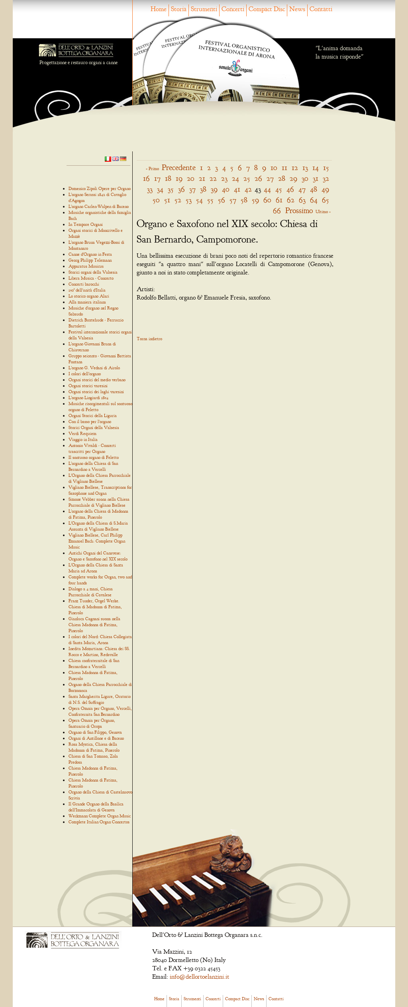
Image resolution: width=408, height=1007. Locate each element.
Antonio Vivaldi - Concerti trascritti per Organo (92, 448)
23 (224, 178)
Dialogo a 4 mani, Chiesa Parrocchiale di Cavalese (91, 592)
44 (267, 189)
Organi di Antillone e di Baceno (96, 738)
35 (171, 189)
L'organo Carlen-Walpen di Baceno (99, 206)
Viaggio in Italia (83, 439)
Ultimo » (323, 211)
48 (313, 189)
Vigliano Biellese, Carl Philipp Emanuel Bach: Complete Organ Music (97, 541)
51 (167, 200)
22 (213, 178)
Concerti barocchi (84, 284)
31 (315, 178)
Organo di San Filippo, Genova (95, 732)
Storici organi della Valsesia (93, 272)
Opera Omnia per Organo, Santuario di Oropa (92, 723)
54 (199, 200)
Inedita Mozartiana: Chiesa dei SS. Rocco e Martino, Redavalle (99, 651)
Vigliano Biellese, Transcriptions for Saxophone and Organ (100, 490)
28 (281, 178)
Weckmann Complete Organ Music (100, 816)
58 (244, 200)
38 (203, 189)
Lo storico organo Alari (89, 296)
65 (325, 200)
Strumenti (204, 9)
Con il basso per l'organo (90, 421)
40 (226, 189)
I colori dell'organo (85, 373)
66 (277, 211)
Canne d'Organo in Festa (90, 254)
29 (293, 178)
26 (258, 178)
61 (279, 200)
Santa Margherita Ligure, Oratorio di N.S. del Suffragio (100, 699)
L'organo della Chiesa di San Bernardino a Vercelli (93, 466)
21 (202, 178)
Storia (178, 9)
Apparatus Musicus (86, 266)
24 (235, 178)
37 (192, 189)
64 (314, 200)
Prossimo (299, 211)
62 (290, 200)
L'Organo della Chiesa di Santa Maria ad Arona (96, 568)
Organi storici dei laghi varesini (96, 391)
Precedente (179, 167)
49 (325, 189)
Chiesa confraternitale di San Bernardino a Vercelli (94, 663)
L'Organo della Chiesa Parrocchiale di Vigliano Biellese (100, 478)
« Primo (152, 168)
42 (248, 189)
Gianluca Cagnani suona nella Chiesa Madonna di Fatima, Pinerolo (94, 624)
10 (274, 167)
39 (214, 189)
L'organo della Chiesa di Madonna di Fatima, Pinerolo (98, 514)
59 (255, 200)
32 (326, 178)
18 (168, 178)
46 (290, 189)
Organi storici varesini (88, 385)
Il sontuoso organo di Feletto (94, 457)
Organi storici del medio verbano (97, 379)
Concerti (233, 9)
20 (190, 178)
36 (181, 189)
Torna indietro (149, 338)
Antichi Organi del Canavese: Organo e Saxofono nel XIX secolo (98, 556)
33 (150, 189)
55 (210, 200)
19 (179, 178)
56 (221, 200)
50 (156, 200)
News (297, 9)
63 (302, 200)
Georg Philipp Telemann (90, 260)
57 (233, 200)
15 (326, 167)
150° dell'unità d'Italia (87, 290)
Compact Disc (267, 9)
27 (270, 178)
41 (237, 189)
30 (305, 178)
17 (157, 178)
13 (305, 167)
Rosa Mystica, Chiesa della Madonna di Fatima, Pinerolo (94, 747)
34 (160, 189)
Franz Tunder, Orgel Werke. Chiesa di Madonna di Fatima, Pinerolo (95, 606)
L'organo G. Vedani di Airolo (94, 367)
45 (278, 189)
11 (284, 167)
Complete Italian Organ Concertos (99, 822)
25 (246, 178)
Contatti (321, 9)
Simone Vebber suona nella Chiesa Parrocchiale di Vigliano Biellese (99, 502)
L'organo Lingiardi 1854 (88, 397)
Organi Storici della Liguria (93, 415)
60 (267, 200)
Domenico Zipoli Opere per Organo (100, 188)
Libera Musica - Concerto (91, 278)
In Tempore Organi (86, 224)
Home (159, 9)
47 (302, 189)
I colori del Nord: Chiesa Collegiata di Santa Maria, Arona (100, 639)
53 (189, 200)
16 (146, 178)
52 (178, 200)
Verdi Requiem (82, 433)
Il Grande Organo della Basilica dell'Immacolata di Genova (96, 807)
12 (295, 167)
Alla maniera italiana (87, 302)
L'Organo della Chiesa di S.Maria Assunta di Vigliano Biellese (98, 526)
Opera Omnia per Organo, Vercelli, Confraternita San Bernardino (100, 711)
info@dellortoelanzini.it (199, 977)
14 (315, 167)
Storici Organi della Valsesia (94, 427)
